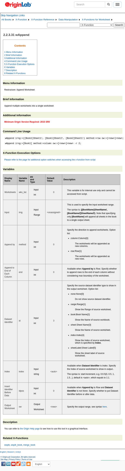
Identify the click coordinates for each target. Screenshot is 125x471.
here (104, 406)
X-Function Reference (42, 19)
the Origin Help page (30, 428)
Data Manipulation (68, 19)
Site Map (4, 459)
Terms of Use (27, 459)
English (3, 452)
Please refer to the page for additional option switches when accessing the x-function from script (49, 159)
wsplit (7, 445)
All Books (6, 19)
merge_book (29, 445)
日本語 (18, 452)
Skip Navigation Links (13, 15)
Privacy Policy (14, 459)
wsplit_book (16, 445)
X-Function (21, 19)
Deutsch (10, 452)
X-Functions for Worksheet (96, 19)
